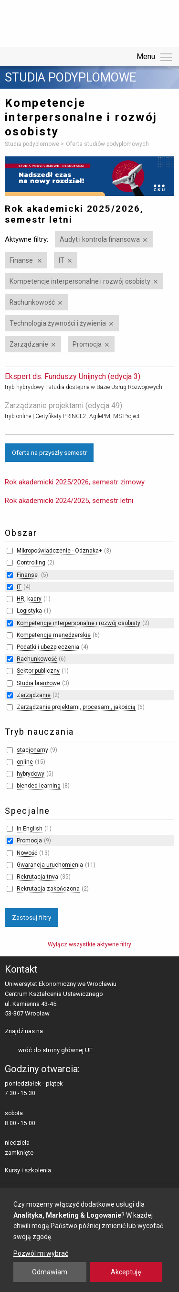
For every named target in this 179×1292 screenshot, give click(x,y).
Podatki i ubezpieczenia (48, 647)
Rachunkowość (32, 302)
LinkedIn (67, 1031)
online (25, 762)
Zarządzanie (29, 344)
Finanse (22, 260)
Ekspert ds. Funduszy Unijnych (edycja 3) (72, 376)
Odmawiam (49, 1272)
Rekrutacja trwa (37, 876)
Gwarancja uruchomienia (50, 864)
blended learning (39, 785)
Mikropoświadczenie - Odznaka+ (59, 550)
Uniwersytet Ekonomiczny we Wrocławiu (52, 22)
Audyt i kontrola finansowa (100, 239)
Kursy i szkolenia (28, 1170)
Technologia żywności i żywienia (58, 323)
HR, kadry (29, 598)
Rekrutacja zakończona (48, 888)
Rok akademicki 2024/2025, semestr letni (69, 500)
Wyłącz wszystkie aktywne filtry (89, 944)
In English (29, 828)
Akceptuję (126, 1272)
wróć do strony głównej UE (55, 1050)
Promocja (87, 344)
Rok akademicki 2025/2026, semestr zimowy (75, 482)
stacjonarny (32, 750)
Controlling (31, 562)
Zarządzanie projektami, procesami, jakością (76, 707)
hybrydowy (30, 773)
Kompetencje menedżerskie (54, 635)
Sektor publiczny (38, 670)
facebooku (52, 1031)
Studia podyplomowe (70, 77)
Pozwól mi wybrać (40, 1253)
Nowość (27, 853)
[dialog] (89, 1240)
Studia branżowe (38, 683)
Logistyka (29, 610)
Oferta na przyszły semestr (49, 452)
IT (61, 260)
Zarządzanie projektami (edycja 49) (63, 405)
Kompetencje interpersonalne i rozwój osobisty (80, 281)
